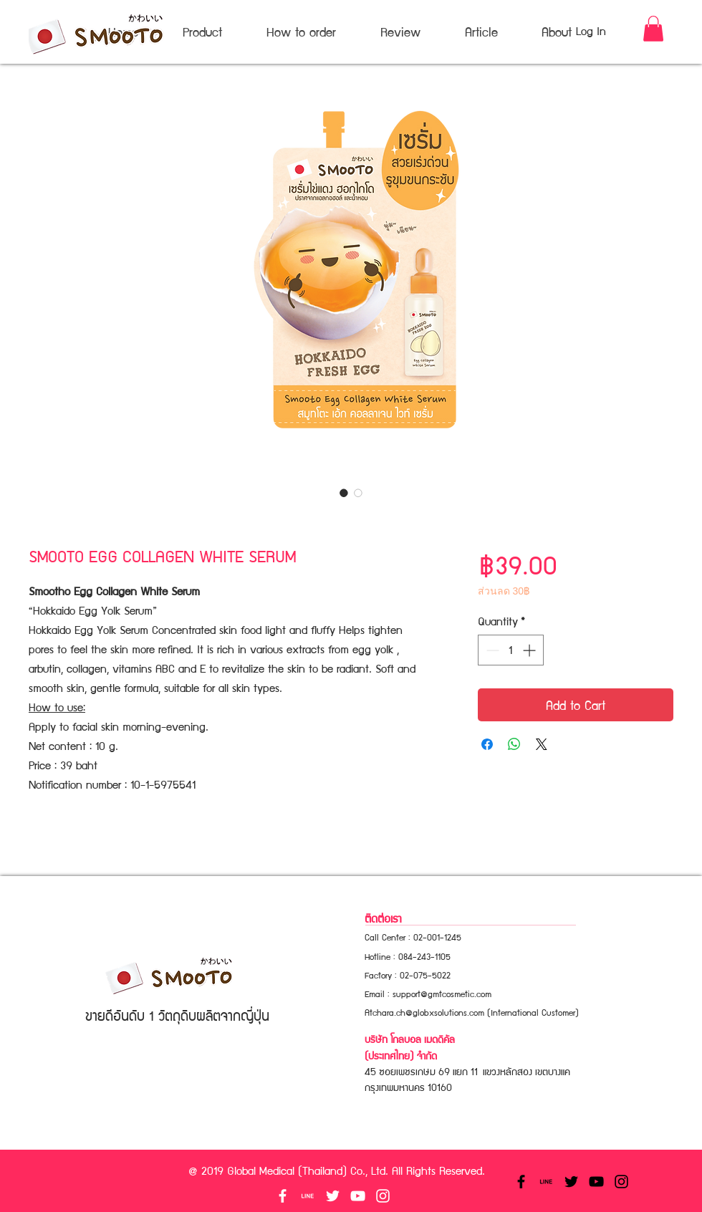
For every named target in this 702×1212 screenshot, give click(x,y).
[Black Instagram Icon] (621, 1182)
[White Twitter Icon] (333, 1196)
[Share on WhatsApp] (514, 744)
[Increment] (530, 650)
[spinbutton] (510, 650)
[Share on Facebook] (487, 744)
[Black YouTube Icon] (596, 1182)
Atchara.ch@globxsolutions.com (424, 1012)
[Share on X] (541, 744)
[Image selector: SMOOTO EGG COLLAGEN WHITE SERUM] (344, 493)
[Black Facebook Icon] (521, 1182)
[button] (653, 29)
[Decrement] (491, 650)
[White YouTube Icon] (358, 1196)
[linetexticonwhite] (308, 1196)
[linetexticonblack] (546, 1182)
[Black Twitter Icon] (571, 1182)
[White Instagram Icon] (383, 1196)
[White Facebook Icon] (283, 1196)
